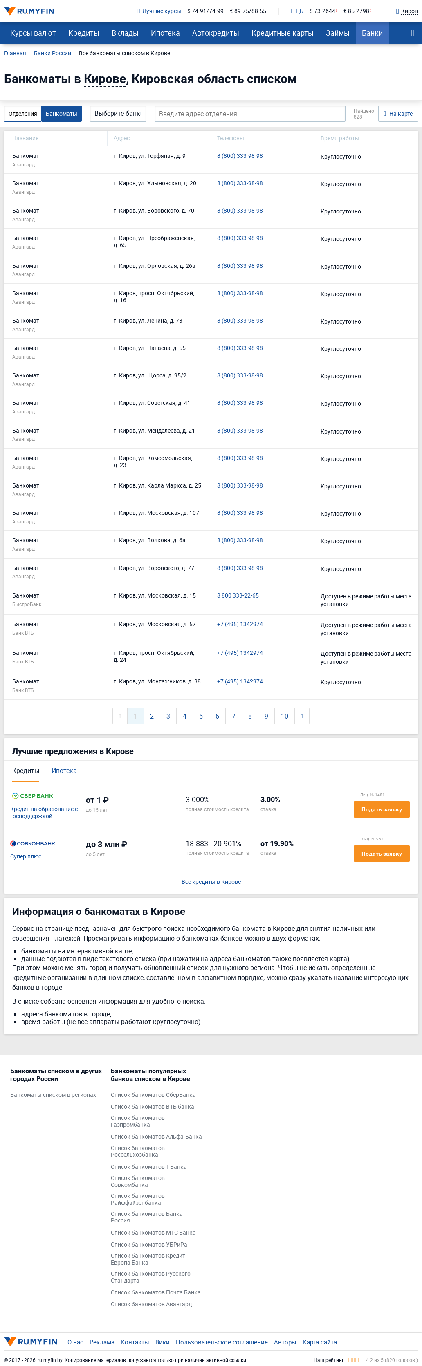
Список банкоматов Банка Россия (147, 1217)
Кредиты (83, 33)
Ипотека (165, 33)
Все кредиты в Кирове (211, 881)
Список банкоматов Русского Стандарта (151, 1277)
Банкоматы (61, 113)
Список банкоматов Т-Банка (149, 1167)
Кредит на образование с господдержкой (44, 813)
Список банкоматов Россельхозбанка (138, 1152)
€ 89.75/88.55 (248, 11)
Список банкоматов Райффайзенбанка (138, 1199)
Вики (162, 1342)
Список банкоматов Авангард (151, 1304)
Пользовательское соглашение (222, 1342)
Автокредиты (215, 33)
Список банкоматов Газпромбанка (138, 1121)
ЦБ (297, 11)
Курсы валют (33, 33)
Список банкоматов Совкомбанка (138, 1182)
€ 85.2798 (356, 11)
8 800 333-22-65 (238, 595)
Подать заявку (381, 809)
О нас (75, 1342)
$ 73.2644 (322, 11)
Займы (338, 33)
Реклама (102, 1342)
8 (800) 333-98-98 (240, 156)
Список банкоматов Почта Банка (156, 1292)
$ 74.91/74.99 (205, 11)
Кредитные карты (282, 33)
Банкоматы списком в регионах (53, 1095)
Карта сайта (320, 1342)
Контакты (135, 1342)
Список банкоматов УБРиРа (149, 1244)
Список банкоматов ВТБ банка (152, 1106)
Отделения (23, 113)
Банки (372, 33)
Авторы (285, 1342)
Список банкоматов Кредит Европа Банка (148, 1259)
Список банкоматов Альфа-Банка (156, 1136)
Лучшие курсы (159, 11)
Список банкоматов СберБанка (153, 1095)
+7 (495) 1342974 (240, 624)
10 (284, 716)
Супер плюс (25, 856)
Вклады (125, 33)
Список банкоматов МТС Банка (153, 1232)
